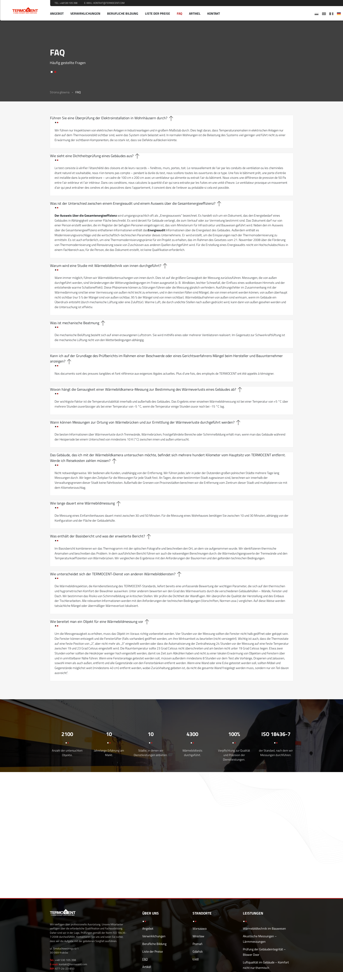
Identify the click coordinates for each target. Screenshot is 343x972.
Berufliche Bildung (122, 13)
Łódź (196, 959)
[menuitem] (316, 13)
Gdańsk (198, 951)
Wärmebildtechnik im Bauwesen (264, 928)
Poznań (198, 943)
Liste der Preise (157, 13)
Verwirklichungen (85, 13)
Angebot (57, 13)
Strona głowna (59, 92)
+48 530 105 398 (68, 3)
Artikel (194, 13)
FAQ (179, 13)
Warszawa (200, 928)
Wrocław (198, 936)
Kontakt (213, 13)
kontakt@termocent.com (108, 3)
